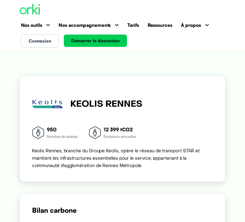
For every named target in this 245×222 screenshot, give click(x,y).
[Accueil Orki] (30, 10)
